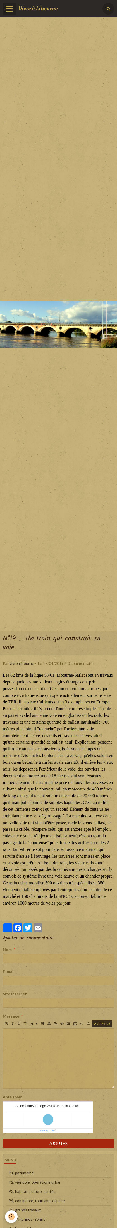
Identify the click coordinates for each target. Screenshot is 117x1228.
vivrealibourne (21, 663)
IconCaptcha (47, 1130)
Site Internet (15, 993)
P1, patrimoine (21, 1172)
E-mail (9, 971)
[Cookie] (11, 1216)
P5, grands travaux (25, 1209)
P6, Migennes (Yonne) (28, 1219)
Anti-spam (12, 1097)
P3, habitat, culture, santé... (32, 1191)
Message (11, 1016)
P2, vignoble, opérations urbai (34, 1182)
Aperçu (101, 1023)
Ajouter (58, 1143)
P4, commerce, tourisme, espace (37, 1200)
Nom (7, 949)
